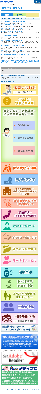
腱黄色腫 (16, 41)
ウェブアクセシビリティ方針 (35, 389)
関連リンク (12, 389)
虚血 (29, 51)
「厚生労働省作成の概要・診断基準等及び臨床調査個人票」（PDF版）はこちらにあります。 (18, 18)
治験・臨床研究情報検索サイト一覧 (7, 81)
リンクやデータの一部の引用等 (26, 389)
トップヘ (2, 389)
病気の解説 (7, 15)
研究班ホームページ (18, 71)
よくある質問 (32, 15)
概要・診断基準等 (19, 15)
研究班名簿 (11, 71)
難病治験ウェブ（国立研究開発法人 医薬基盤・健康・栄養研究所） (13, 75)
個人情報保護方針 (17, 389)
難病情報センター (7, 2)
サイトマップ (7, 389)
